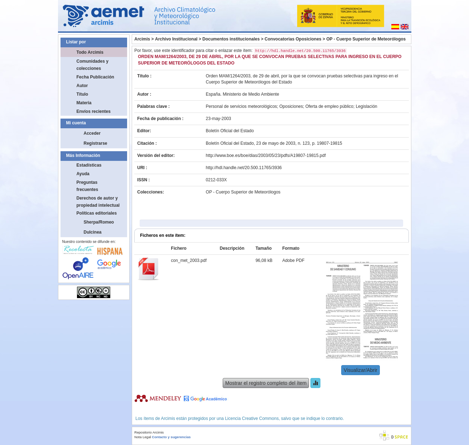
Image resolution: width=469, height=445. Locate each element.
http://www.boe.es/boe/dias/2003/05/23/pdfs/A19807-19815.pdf (266, 155)
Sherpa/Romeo (99, 222)
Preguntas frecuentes (87, 186)
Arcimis (142, 39)
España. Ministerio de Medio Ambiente (242, 94)
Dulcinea (93, 232)
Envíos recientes (94, 111)
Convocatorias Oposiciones (293, 39)
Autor (82, 85)
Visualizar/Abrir (360, 370)
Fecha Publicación (95, 77)
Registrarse (95, 143)
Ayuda (83, 173)
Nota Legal (142, 437)
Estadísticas (89, 165)
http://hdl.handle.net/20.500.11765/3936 (244, 167)
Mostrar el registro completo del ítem (265, 383)
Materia (84, 102)
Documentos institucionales (231, 39)
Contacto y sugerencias (171, 437)
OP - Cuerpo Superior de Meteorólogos (366, 39)
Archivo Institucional (176, 39)
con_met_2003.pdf (189, 260)
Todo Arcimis (90, 52)
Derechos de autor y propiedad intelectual (98, 202)
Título (82, 94)
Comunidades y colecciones (92, 65)
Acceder (92, 133)
